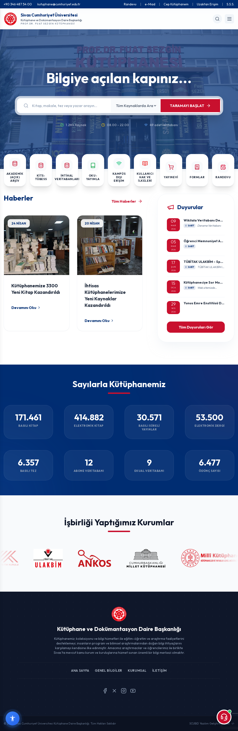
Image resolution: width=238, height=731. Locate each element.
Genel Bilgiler (108, 670)
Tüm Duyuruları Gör (196, 327)
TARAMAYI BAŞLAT (190, 105)
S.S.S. (230, 4)
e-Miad (150, 4)
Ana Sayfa (80, 670)
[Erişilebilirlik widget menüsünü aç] (13, 718)
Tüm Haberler (127, 201)
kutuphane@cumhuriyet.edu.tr (58, 4)
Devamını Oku (26, 307)
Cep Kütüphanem (176, 4)
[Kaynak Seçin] (136, 105)
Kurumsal (137, 670)
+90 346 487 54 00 (18, 4)
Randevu (130, 4)
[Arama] (69, 105)
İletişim (159, 670)
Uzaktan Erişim (207, 4)
